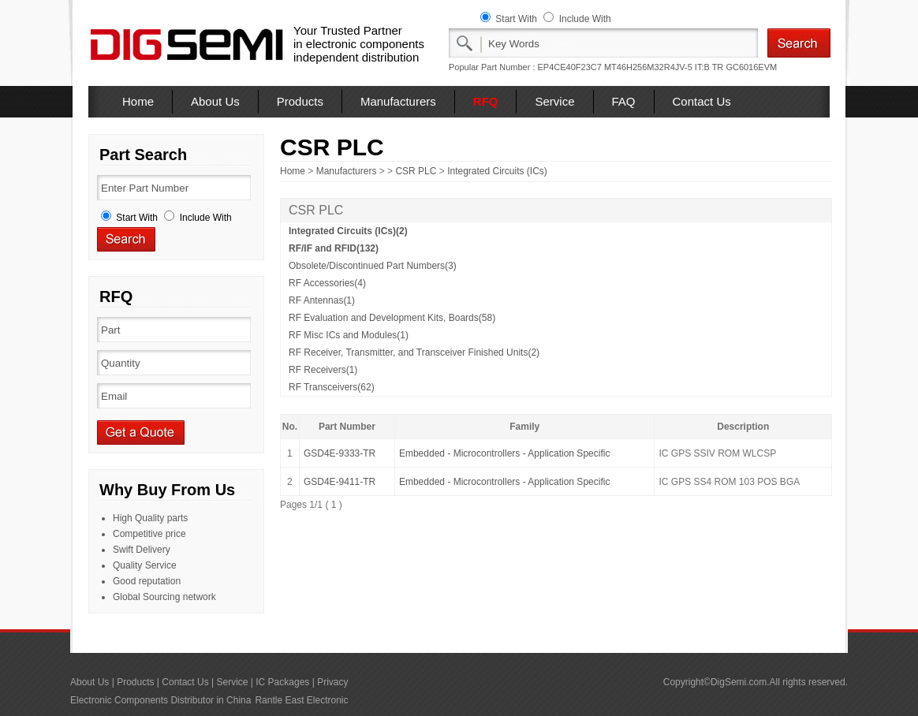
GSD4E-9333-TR (339, 453)
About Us (215, 101)
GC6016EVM (751, 67)
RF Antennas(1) (322, 300)
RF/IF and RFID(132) (334, 248)
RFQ (485, 101)
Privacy (332, 682)
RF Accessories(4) (327, 283)
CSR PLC (415, 171)
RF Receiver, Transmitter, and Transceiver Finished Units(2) (414, 352)
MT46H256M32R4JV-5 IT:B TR (663, 67)
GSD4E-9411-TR (339, 481)
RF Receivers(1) (323, 369)
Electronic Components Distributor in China (160, 700)
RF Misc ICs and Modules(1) (349, 335)
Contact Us (702, 101)
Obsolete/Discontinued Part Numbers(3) (373, 265)
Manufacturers (398, 101)
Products (300, 101)
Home (138, 101)
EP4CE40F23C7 (570, 67)
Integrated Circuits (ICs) (497, 171)
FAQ (624, 101)
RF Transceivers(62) (332, 387)
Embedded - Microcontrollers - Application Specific (504, 453)
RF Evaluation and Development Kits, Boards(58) (392, 317)
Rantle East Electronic (301, 700)
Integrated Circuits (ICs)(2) (348, 231)
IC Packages (282, 682)
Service (554, 101)
